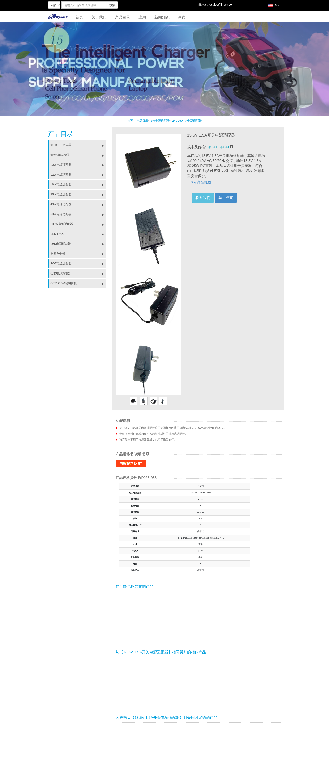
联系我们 (202, 198)
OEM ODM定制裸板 (78, 283)
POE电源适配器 (78, 263)
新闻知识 (162, 17)
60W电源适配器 (78, 214)
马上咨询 (226, 198)
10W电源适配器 (78, 164)
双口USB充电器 (78, 145)
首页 (79, 17)
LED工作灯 (78, 233)
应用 (142, 17)
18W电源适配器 (78, 184)
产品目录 (122, 17)
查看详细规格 (200, 182)
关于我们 (99, 17)
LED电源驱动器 (78, 243)
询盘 (181, 17)
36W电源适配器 (78, 194)
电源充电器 (78, 253)
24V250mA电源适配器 (187, 120)
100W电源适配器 (78, 224)
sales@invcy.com (222, 4)
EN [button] (270, 7)
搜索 (112, 5)
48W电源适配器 (78, 204)
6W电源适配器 (160, 120)
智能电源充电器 (78, 273)
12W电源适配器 (78, 174)
